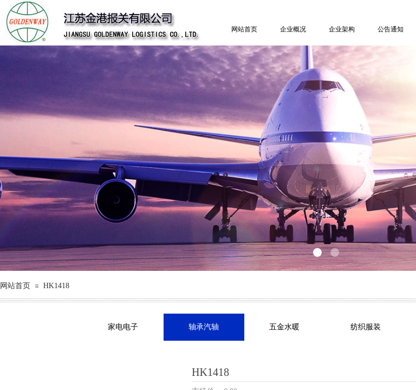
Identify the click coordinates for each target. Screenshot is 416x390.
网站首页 (244, 29)
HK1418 (56, 286)
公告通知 (391, 29)
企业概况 (293, 29)
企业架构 (342, 29)
